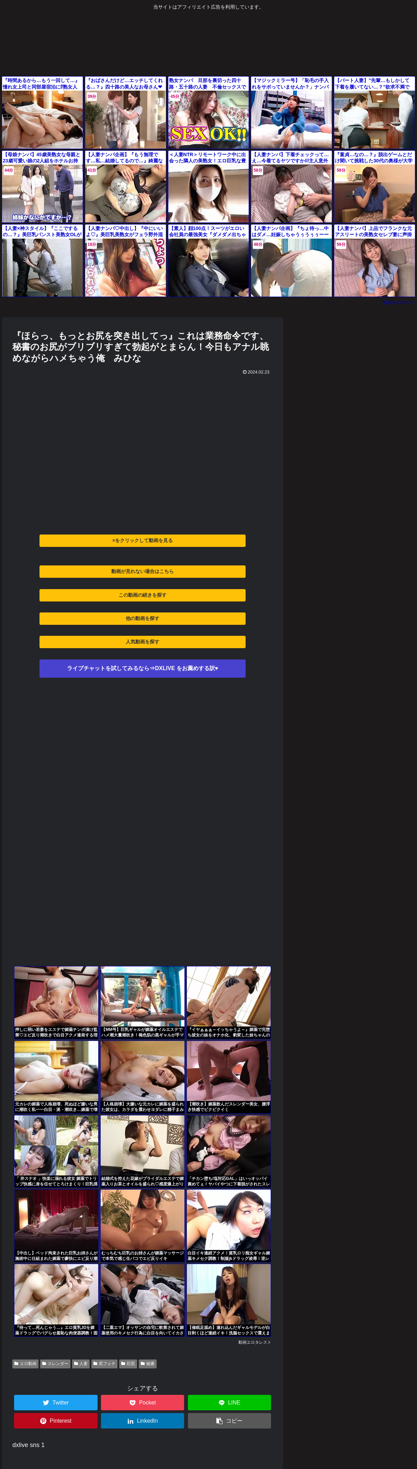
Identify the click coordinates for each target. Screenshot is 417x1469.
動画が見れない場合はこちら (142, 571)
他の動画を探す (142, 618)
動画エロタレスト (399, 302)
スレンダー (55, 1363)
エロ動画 (25, 1363)
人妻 (81, 1363)
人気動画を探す (142, 641)
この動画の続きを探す (143, 595)
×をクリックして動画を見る (142, 540)
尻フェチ (104, 1363)
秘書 (148, 1363)
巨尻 (128, 1363)
